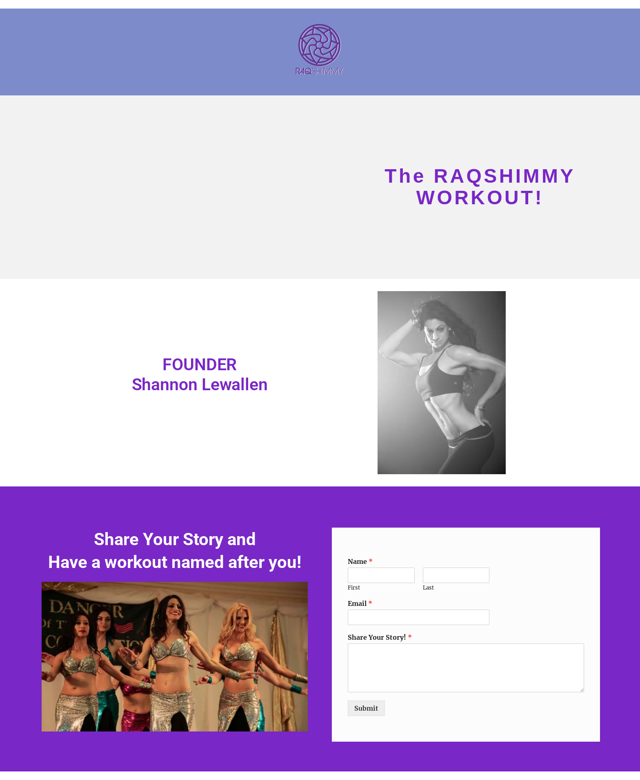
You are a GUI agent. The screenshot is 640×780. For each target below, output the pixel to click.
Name (360, 561)
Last (428, 588)
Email (360, 603)
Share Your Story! (380, 637)
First (354, 588)
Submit (366, 708)
